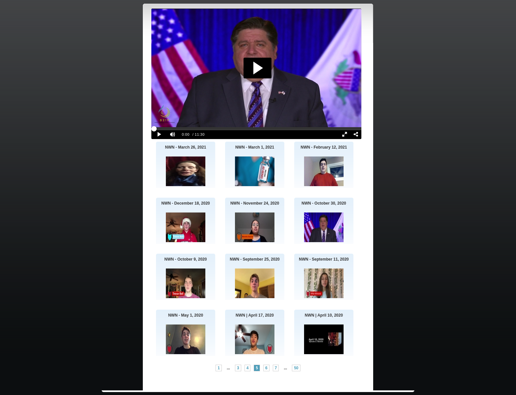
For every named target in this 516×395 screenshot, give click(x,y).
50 (296, 368)
